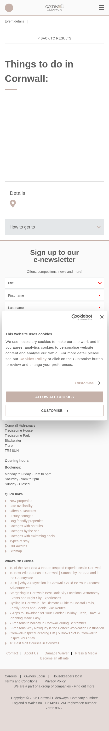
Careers (11, 676)
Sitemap (16, 551)
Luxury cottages (21, 516)
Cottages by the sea (25, 531)
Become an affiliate (54, 658)
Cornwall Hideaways (54, 8)
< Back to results (54, 38)
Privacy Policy (55, 681)
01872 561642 (9, 8)
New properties (21, 501)
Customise (84, 383)
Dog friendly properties (26, 521)
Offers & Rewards (23, 511)
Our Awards (18, 546)
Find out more (84, 686)
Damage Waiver (57, 653)
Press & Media (86, 653)
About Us (31, 653)
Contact (12, 653)
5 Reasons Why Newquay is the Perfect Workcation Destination (57, 628)
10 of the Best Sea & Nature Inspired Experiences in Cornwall (55, 568)
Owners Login (34, 676)
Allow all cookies (54, 397)
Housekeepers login (67, 676)
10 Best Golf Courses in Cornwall (34, 643)
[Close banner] (101, 316)
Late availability (21, 506)
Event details (14, 21)
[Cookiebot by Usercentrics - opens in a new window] (71, 317)
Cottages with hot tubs (26, 526)
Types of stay (19, 541)
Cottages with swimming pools (32, 536)
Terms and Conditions (21, 681)
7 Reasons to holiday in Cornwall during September (48, 623)
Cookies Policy (33, 359)
